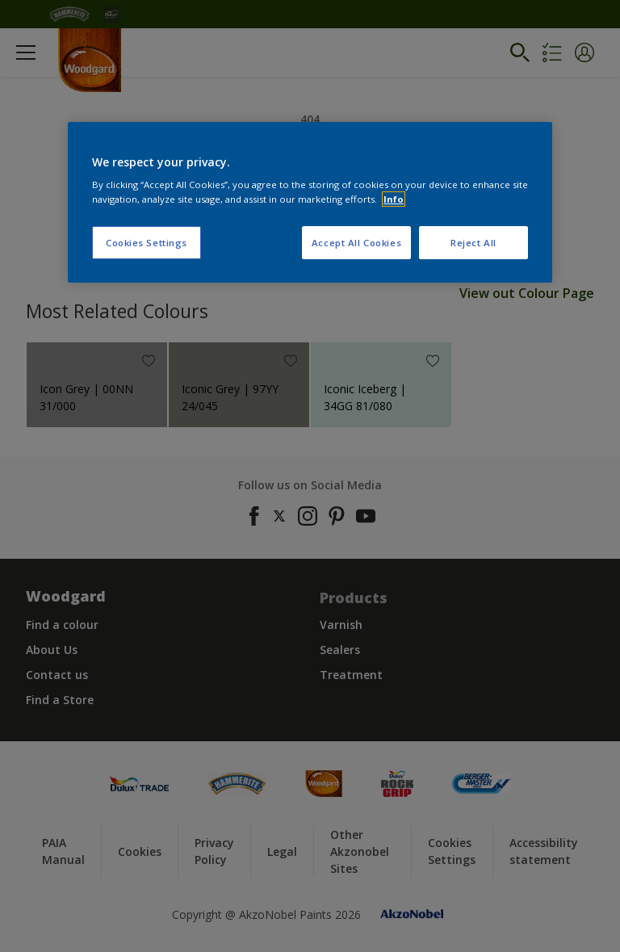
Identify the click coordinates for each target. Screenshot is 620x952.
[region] (310, 202)
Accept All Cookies (356, 243)
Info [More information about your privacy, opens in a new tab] (393, 199)
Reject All (473, 243)
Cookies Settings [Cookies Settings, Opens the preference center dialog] (146, 243)
